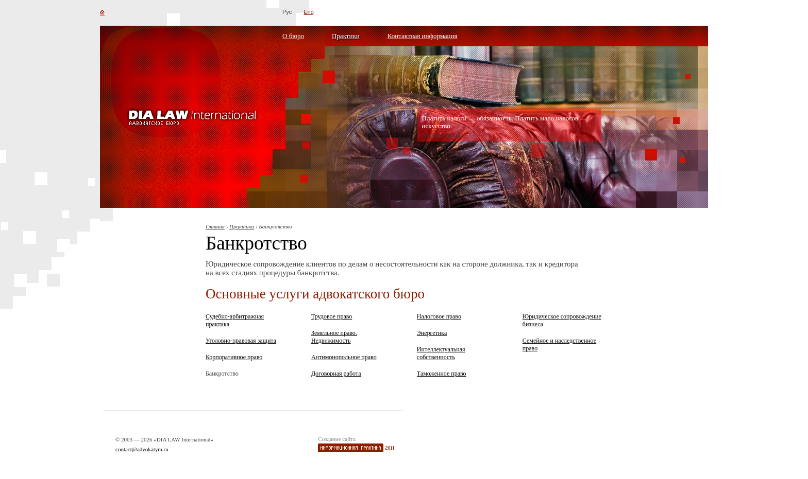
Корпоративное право (234, 357)
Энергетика (432, 332)
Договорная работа (336, 373)
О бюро (293, 36)
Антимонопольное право (344, 357)
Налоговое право (439, 316)
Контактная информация (423, 36)
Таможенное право (441, 373)
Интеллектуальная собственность (441, 353)
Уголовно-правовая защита (241, 340)
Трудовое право (331, 316)
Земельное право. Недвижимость (334, 336)
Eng (309, 12)
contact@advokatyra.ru (142, 449)
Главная (215, 226)
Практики (346, 36)
